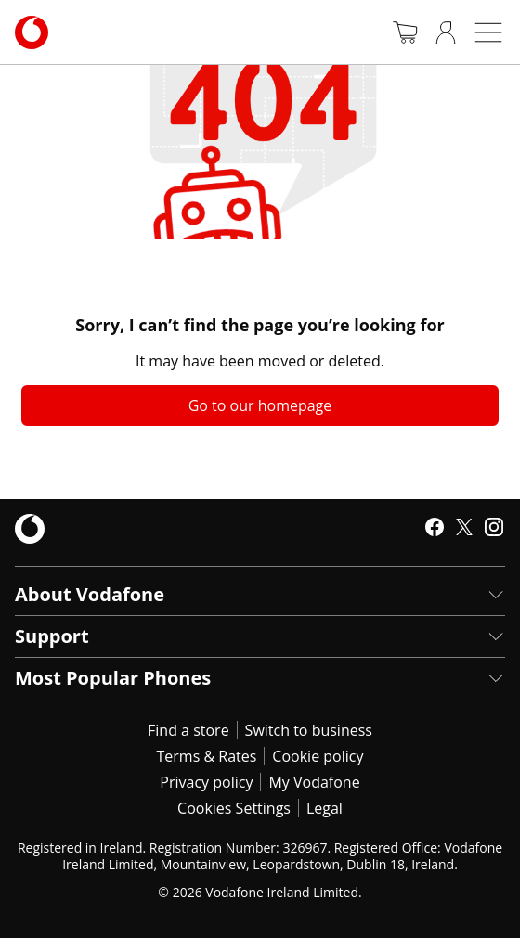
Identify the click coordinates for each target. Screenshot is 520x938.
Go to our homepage (260, 405)
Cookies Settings (234, 808)
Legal (324, 808)
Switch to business (308, 730)
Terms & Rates (207, 756)
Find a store (188, 730)
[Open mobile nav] (488, 32)
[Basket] (405, 32)
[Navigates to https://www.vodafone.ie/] (31, 32)
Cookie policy (317, 756)
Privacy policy (206, 782)
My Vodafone (313, 782)
